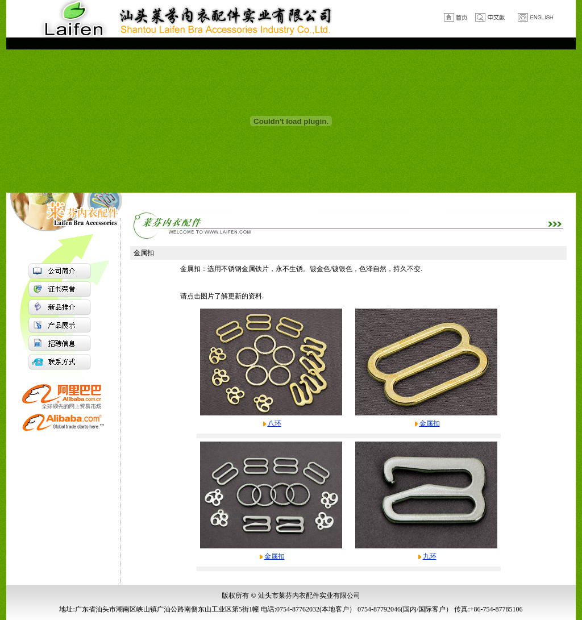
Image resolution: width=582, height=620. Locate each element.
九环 (429, 556)
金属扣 (429, 423)
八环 (274, 423)
